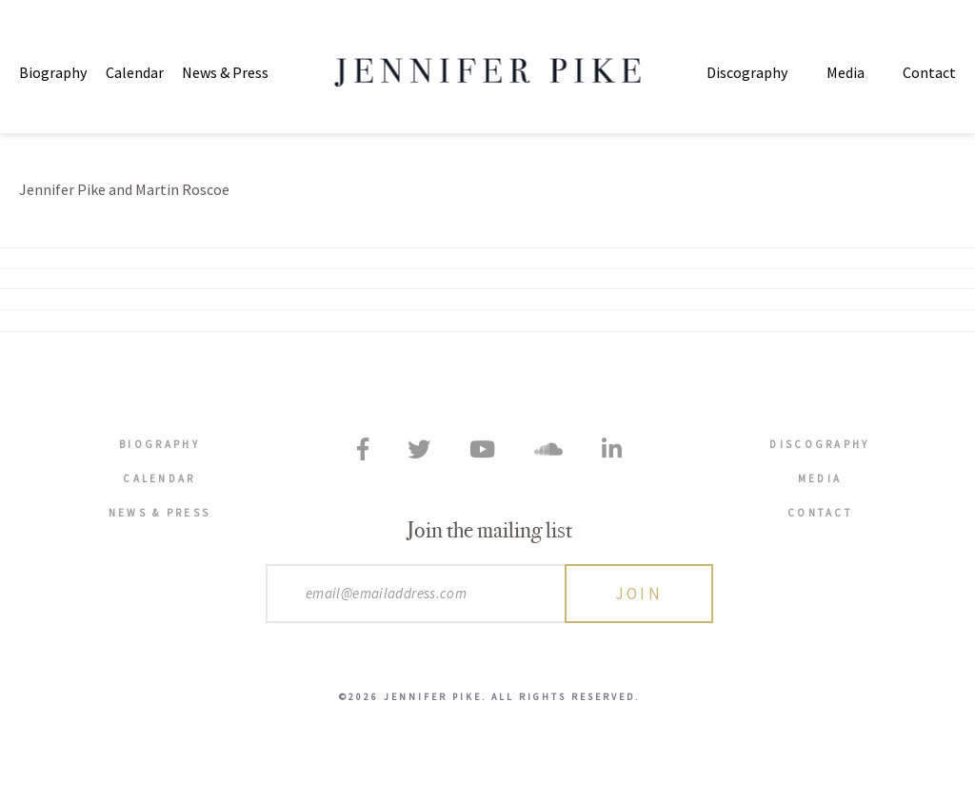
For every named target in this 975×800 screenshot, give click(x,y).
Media (845, 72)
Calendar (135, 72)
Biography (53, 72)
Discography (746, 72)
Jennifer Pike (488, 72)
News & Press (225, 72)
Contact (929, 72)
